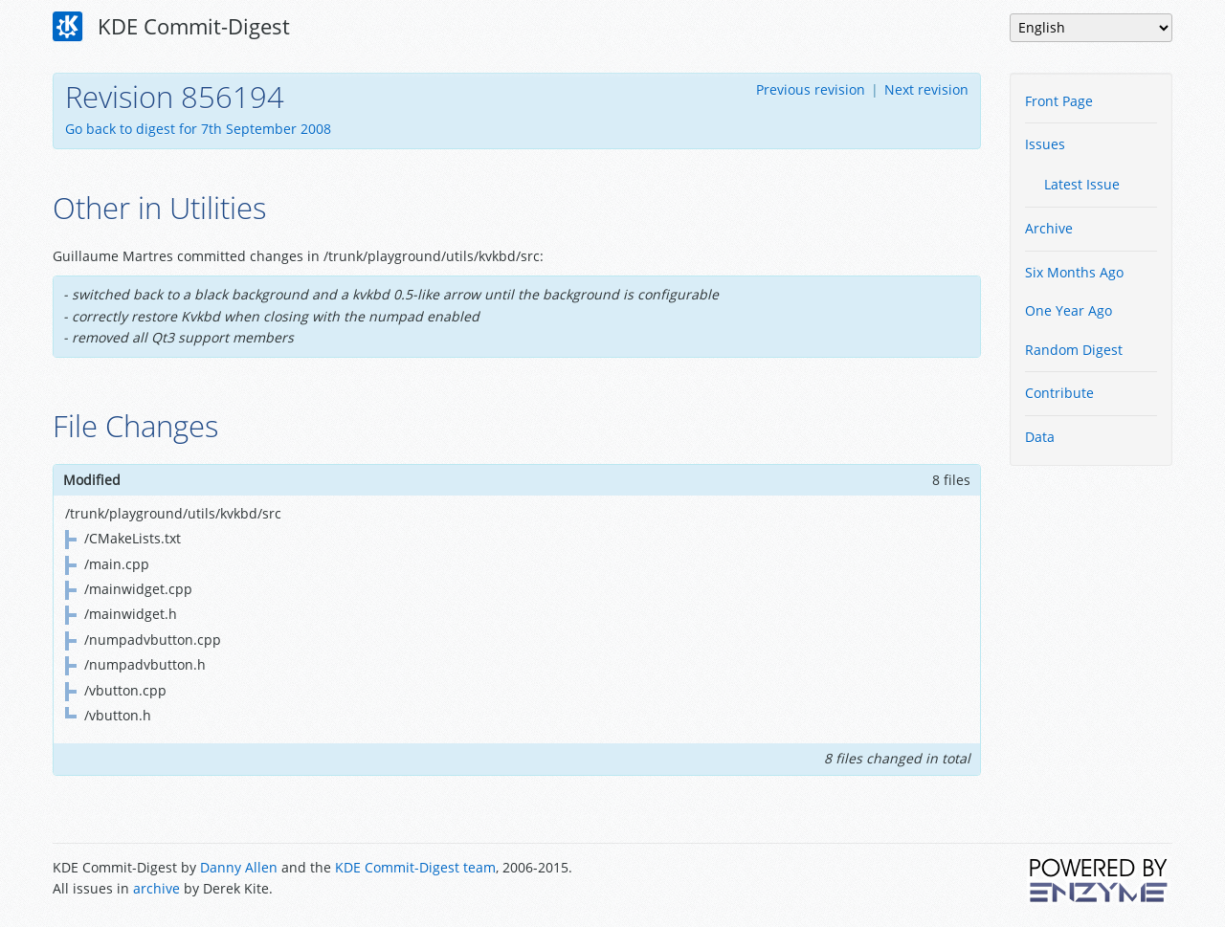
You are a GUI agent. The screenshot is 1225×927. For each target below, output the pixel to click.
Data (1040, 437)
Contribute (1059, 393)
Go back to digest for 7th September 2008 (198, 129)
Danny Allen (239, 867)
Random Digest (1074, 350)
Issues (1045, 144)
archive (156, 888)
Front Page (1059, 101)
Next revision (926, 89)
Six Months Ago (1074, 272)
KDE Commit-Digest (171, 26)
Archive (1049, 228)
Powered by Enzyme (1099, 880)
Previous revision (810, 89)
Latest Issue (1082, 184)
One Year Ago (1068, 310)
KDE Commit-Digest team (415, 867)
